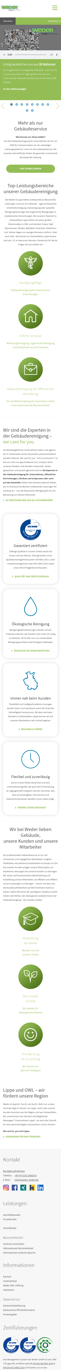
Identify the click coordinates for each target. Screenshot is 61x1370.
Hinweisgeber (10, 1314)
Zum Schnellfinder (30, 168)
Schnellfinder (9, 1228)
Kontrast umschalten (13, 1244)
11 (48, 104)
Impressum (8, 1290)
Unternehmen (10, 1281)
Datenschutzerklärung (14, 1305)
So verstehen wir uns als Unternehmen (29, 500)
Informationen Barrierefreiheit (18, 1248)
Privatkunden (10, 1219)
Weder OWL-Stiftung (13, 1285)
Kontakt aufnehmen (14, 1171)
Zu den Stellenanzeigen (14, 89)
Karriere (7, 1276)
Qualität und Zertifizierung (31, 576)
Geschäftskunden (11, 1215)
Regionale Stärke (31, 729)
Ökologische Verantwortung (32, 650)
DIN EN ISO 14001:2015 (14, 1367)
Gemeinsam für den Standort (23, 1136)
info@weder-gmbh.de (26, 1180)
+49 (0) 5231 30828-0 (25, 1175)
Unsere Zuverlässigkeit (31, 807)
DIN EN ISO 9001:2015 (43, 1363)
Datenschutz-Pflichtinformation (19, 1310)
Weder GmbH (11, 8)
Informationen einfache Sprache (19, 1252)
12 (27, 110)
